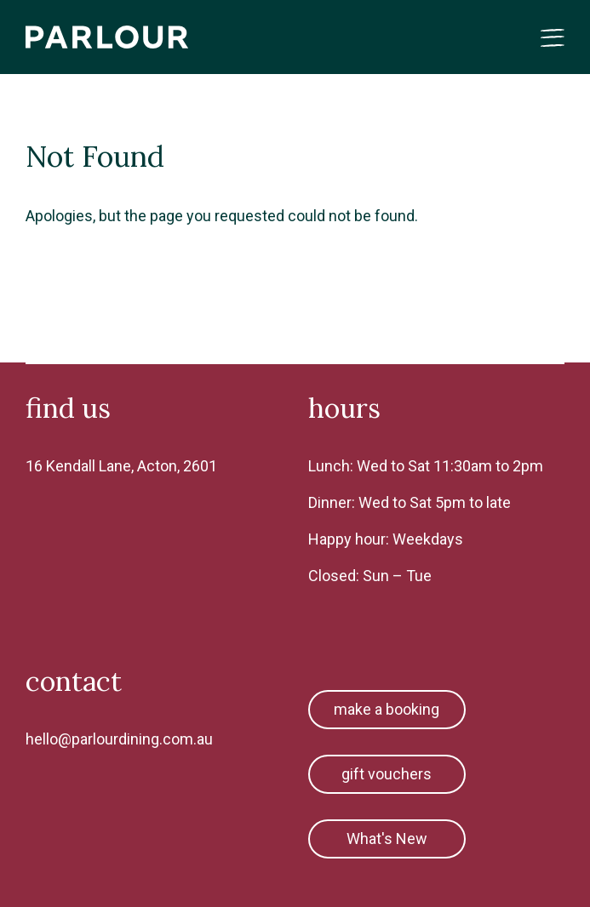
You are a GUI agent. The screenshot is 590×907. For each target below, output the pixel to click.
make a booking (386, 709)
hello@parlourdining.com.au (119, 739)
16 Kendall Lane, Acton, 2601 (121, 466)
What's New (387, 838)
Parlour (108, 37)
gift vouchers (386, 774)
